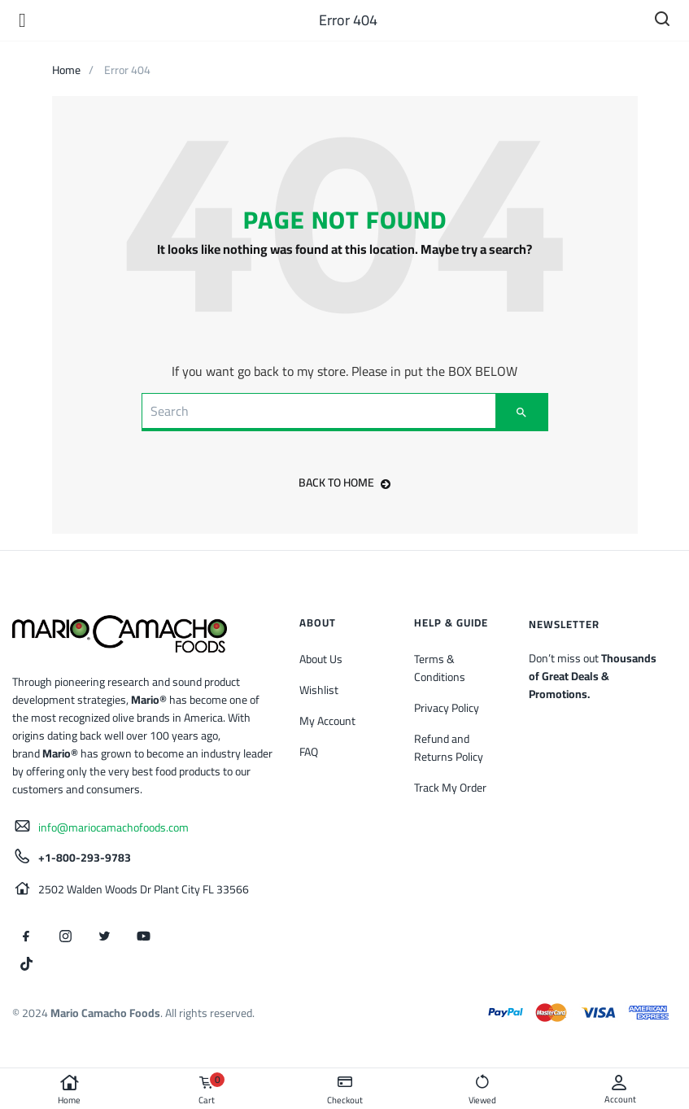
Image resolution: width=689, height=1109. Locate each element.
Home (68, 1090)
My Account (327, 720)
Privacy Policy (446, 707)
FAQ (308, 751)
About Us (320, 659)
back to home (344, 482)
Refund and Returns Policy (448, 747)
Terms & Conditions (439, 668)
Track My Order (450, 787)
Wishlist (318, 690)
